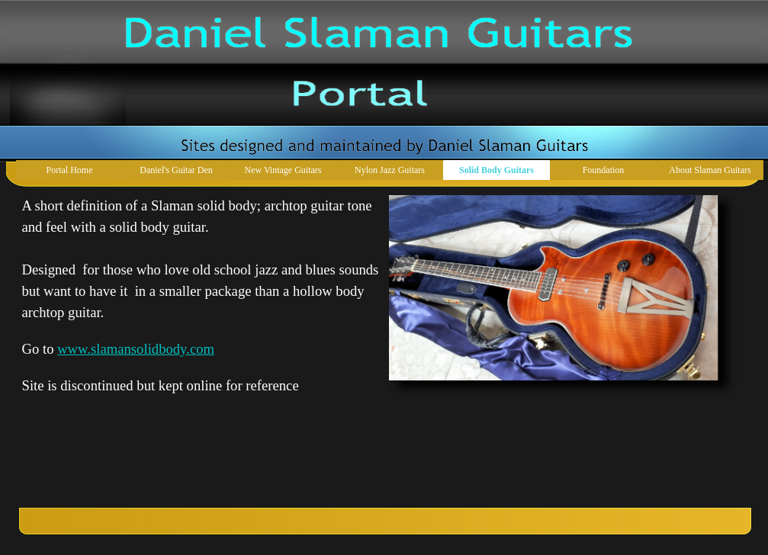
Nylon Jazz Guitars (390, 170)
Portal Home (70, 170)
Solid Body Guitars (496, 170)
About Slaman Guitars (709, 170)
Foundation (604, 170)
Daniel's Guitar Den (176, 170)
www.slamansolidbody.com (135, 349)
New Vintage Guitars (282, 170)
